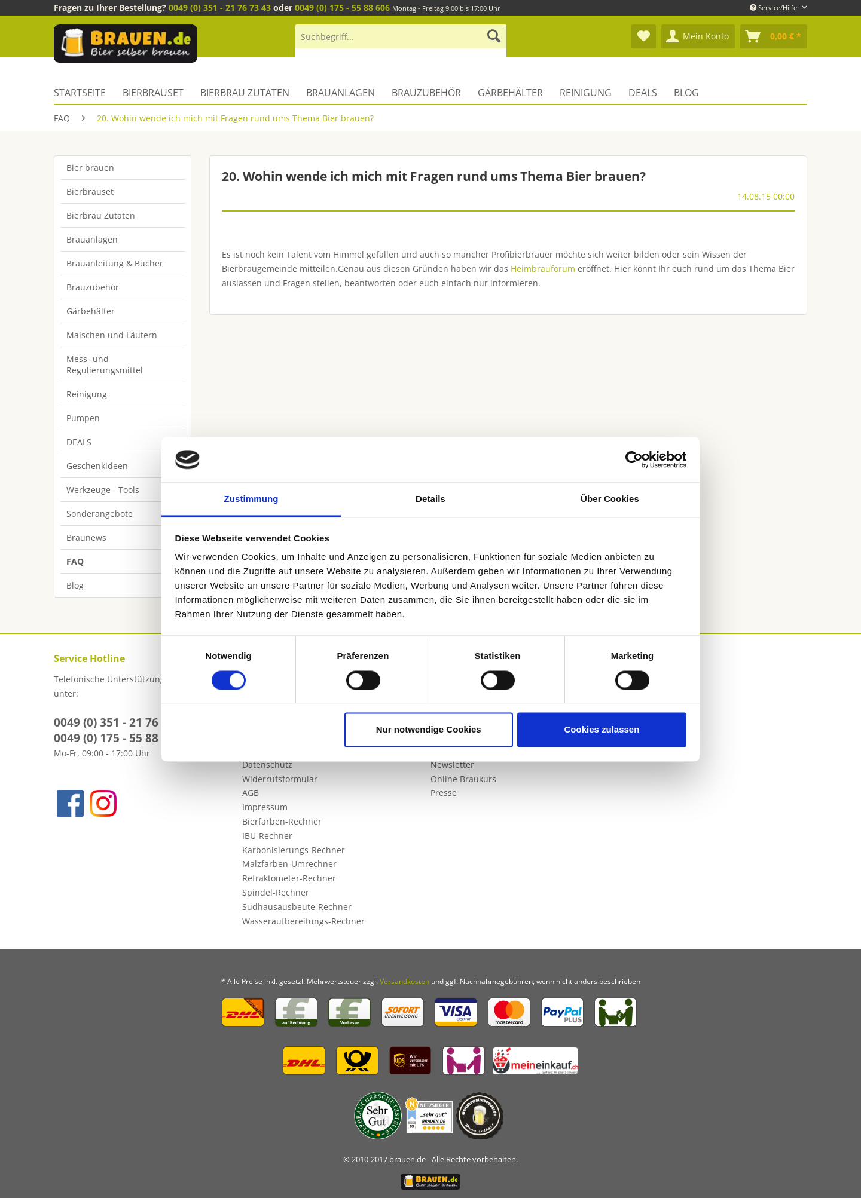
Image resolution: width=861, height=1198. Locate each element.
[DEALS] (642, 92)
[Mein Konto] (698, 36)
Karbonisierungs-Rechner (293, 850)
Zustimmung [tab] (251, 499)
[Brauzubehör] (426, 92)
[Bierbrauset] (153, 92)
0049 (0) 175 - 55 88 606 (342, 7)
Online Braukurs (463, 779)
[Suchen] (493, 36)
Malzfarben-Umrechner (289, 863)
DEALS (78, 442)
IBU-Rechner (267, 835)
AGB (250, 792)
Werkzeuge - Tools (102, 489)
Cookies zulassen (601, 730)
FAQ (75, 561)
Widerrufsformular (279, 779)
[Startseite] (84, 92)
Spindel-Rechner (275, 892)
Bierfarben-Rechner (282, 821)
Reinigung (86, 394)
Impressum (265, 807)
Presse (443, 792)
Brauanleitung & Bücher (114, 263)
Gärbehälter (90, 311)
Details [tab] (430, 499)
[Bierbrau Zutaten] (245, 92)
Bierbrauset (90, 191)
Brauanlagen (92, 239)
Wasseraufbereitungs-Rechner (303, 921)
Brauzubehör (92, 287)
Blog (75, 585)
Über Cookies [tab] (610, 499)
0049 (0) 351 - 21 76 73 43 (220, 7)
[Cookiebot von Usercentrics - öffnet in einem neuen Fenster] (634, 459)
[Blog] (686, 92)
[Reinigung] (585, 92)
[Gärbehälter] (510, 92)
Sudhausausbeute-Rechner (297, 906)
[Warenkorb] (773, 36)
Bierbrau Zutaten (100, 215)
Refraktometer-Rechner (289, 878)
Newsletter (452, 764)
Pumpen (83, 418)
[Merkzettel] (643, 36)
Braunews (86, 537)
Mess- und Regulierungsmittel (104, 364)
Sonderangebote (99, 513)
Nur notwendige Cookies (428, 730)
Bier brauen (90, 167)
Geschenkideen (97, 465)
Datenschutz (267, 764)
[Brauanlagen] (340, 92)
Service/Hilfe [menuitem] (774, 7)
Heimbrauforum (543, 268)
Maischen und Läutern (111, 335)
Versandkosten (404, 981)
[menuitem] (400, 42)
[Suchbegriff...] (400, 36)
